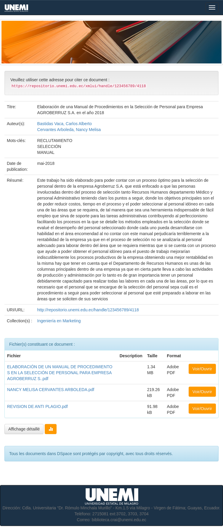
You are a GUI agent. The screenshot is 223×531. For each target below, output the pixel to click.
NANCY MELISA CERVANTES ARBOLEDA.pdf (50, 389)
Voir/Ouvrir (202, 368)
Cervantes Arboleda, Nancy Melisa (69, 129)
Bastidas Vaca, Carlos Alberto (64, 123)
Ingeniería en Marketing (59, 320)
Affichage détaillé (24, 429)
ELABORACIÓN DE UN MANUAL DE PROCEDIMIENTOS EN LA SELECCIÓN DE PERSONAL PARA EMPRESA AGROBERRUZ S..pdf (60, 372)
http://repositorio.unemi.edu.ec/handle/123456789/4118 (88, 309)
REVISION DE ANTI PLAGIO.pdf (37, 406)
